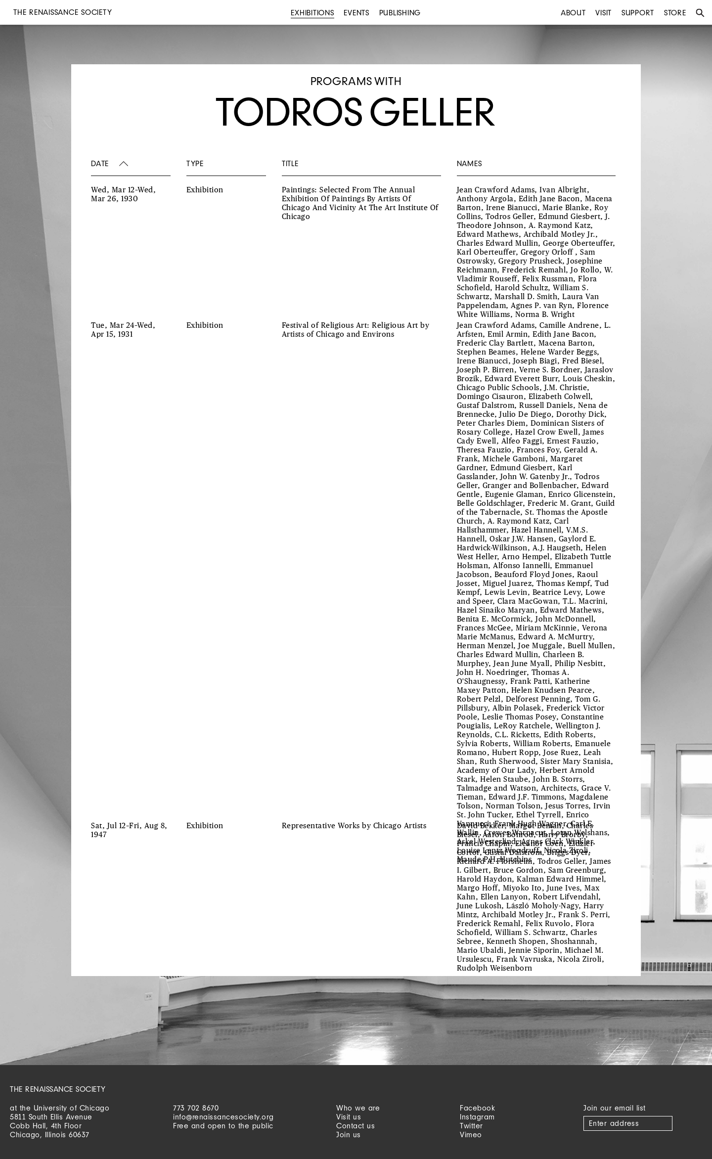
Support (638, 12)
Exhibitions (312, 12)
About (573, 12)
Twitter (471, 1125)
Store (675, 12)
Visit (603, 12)
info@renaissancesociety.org (223, 1116)
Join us (348, 1134)
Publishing (400, 12)
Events (356, 12)
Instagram (477, 1116)
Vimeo (471, 1134)
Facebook (477, 1108)
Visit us (348, 1116)
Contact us (355, 1125)
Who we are (358, 1108)
